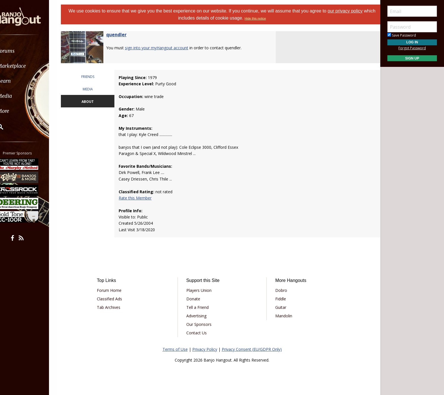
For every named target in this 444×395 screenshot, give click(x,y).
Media (19, 96)
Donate (195, 298)
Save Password (401, 35)
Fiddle (278, 298)
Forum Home (115, 290)
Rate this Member (139, 198)
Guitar (278, 307)
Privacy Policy (204, 349)
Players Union (201, 290)
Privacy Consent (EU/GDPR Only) (252, 349)
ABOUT (93, 101)
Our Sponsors (201, 324)
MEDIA (94, 89)
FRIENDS (93, 76)
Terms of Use (175, 349)
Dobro (279, 290)
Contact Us (198, 332)
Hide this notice (261, 18)
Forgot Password (412, 48)
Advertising (198, 315)
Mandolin (281, 315)
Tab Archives (114, 307)
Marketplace (26, 66)
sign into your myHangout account (163, 47)
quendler (123, 34)
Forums (20, 51)
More (18, 111)
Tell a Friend (199, 307)
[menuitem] (32, 50)
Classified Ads (115, 298)
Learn (18, 81)
